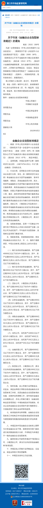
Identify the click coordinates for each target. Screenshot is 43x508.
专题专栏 (17, 15)
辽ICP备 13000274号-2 (12, 494)
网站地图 (21, 485)
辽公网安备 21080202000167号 (22, 496)
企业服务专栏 (24, 15)
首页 (12, 15)
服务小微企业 (32, 15)
